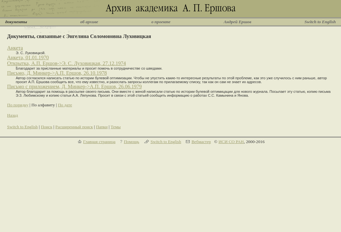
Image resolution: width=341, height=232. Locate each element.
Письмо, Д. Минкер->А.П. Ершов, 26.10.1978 (57, 73)
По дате (65, 104)
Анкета (15, 48)
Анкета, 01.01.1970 (28, 57)
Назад (12, 115)
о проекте (160, 21)
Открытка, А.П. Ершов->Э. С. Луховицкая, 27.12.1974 (66, 63)
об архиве (89, 21)
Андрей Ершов (237, 21)
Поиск (46, 126)
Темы (116, 126)
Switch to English (320, 21)
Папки (102, 126)
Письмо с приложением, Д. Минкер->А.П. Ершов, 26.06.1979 (74, 86)
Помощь (131, 141)
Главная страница (99, 141)
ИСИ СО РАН (231, 141)
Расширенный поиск (74, 126)
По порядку (17, 104)
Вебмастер (201, 141)
